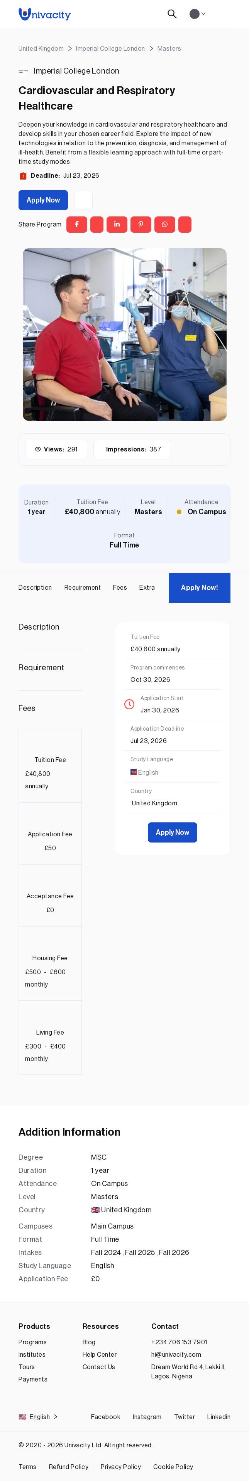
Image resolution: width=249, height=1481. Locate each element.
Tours (27, 1367)
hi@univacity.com (176, 1355)
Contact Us (99, 1367)
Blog (89, 1342)
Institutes (32, 1355)
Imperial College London (77, 71)
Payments (33, 1379)
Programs (33, 1342)
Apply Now (43, 200)
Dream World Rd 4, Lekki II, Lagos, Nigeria (188, 1372)
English (38, 1417)
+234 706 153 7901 (179, 1342)
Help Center (100, 1355)
